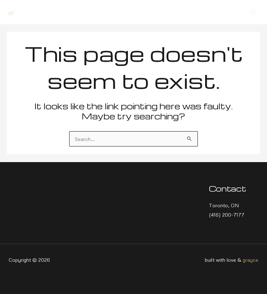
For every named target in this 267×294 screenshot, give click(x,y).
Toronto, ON (224, 205)
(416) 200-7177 (226, 214)
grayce (250, 260)
